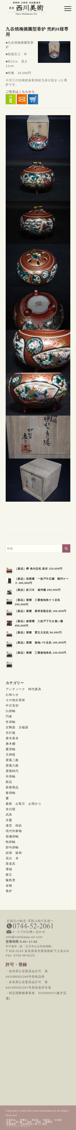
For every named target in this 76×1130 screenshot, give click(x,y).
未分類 (10, 809)
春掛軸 (10, 792)
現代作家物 (14, 831)
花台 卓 (12, 858)
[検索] (38, 548)
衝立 (9, 874)
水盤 (9, 820)
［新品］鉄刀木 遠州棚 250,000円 (38, 589)
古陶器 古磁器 (17, 727)
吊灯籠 (10, 732)
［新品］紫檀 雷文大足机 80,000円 (38, 632)
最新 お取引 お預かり (23, 803)
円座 (9, 716)
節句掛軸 (12, 847)
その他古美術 (15, 700)
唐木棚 (10, 743)
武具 (9, 814)
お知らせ (12, 694)
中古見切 (12, 705)
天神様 (10, 754)
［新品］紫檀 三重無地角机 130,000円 (40, 652)
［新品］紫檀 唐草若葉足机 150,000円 (40, 611)
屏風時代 (12, 771)
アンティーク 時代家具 (23, 689)
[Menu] (64, 8)
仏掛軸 (10, 711)
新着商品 (12, 787)
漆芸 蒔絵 (14, 825)
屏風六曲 (12, 765)
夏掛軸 (10, 749)
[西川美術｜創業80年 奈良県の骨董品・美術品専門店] (31, 8)
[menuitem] (64, 8)
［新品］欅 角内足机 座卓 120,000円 (38, 568)
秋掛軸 (10, 842)
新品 (9, 782)
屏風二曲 (12, 760)
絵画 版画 (14, 852)
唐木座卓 (12, 738)
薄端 (9, 869)
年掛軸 (10, 776)
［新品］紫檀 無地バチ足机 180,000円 (40, 642)
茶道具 (10, 863)
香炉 (9, 891)
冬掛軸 (10, 721)
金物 (9, 885)
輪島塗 (10, 880)
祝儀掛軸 (12, 836)
